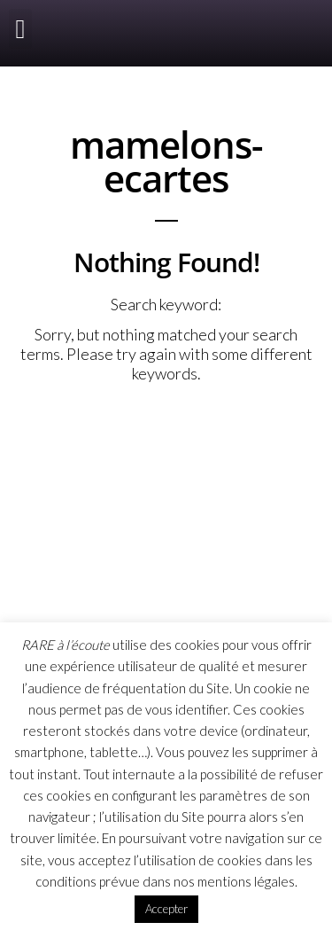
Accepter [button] (166, 909)
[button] (20, 29)
